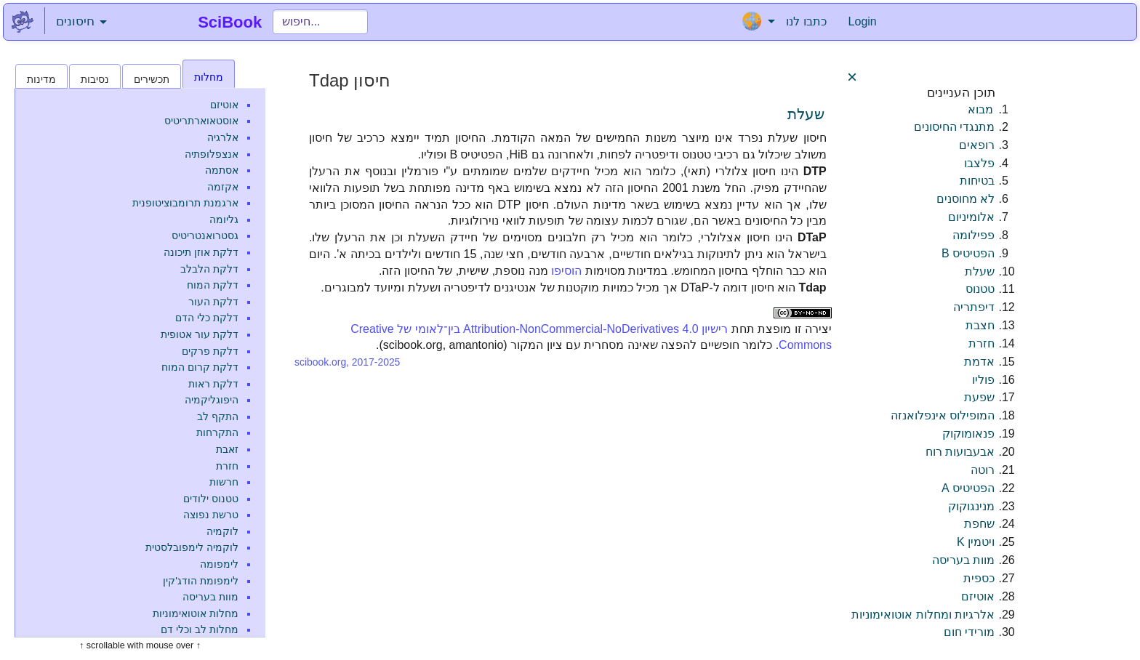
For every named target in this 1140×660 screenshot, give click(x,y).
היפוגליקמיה (211, 400)
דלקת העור (213, 301)
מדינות (41, 79)
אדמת (979, 361)
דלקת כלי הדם (206, 317)
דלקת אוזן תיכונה (201, 252)
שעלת (805, 114)
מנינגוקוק (971, 506)
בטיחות (977, 180)
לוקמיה (222, 531)
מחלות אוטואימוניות (195, 613)
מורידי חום (969, 632)
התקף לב (217, 416)
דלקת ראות (213, 384)
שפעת (979, 397)
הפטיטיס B (968, 253)
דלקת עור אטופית (199, 334)
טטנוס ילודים (210, 498)
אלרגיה (222, 137)
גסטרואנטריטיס (205, 235)
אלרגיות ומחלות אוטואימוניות (923, 614)
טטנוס (980, 289)
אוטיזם (224, 104)
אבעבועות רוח (960, 452)
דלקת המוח (212, 285)
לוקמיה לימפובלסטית (191, 547)
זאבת (227, 449)
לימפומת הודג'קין (200, 581)
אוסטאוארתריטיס (201, 120)
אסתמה (221, 170)
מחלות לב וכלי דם (199, 629)
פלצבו (979, 163)
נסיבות (95, 79)
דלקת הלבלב (209, 269)
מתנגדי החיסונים (954, 127)
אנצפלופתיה (211, 154)
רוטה (983, 470)
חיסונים (81, 21)
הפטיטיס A (968, 488)
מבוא (980, 109)
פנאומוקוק (968, 433)
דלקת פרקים (210, 351)
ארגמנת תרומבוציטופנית (185, 203)
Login (862, 21)
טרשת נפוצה (210, 514)
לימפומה (219, 564)
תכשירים (151, 79)
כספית (979, 578)
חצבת (980, 325)
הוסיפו (566, 271)
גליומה (223, 219)
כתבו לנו (806, 21)
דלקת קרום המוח (199, 367)
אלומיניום (971, 217)
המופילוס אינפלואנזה (943, 415)
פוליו (983, 380)
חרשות (223, 482)
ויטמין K (976, 542)
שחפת (979, 524)
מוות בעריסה (210, 597)
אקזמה (222, 187)
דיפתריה (974, 307)
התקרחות (217, 432)
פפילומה (973, 235)
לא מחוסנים (965, 199)
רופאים (977, 145)
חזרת (227, 466)
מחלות (208, 77)
